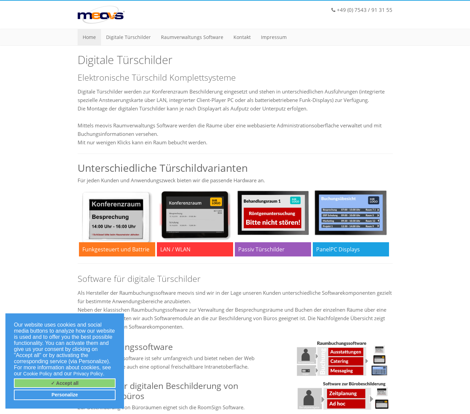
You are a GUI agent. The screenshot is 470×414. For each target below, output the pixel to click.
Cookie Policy (37, 373)
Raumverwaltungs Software (192, 37)
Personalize (65, 394)
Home (89, 37)
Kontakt (242, 37)
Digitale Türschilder (128, 37)
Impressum (274, 37)
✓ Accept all (65, 383)
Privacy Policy (88, 373)
